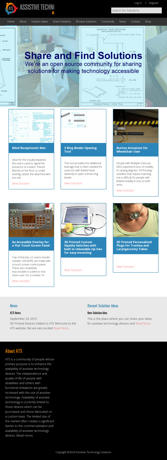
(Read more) (24, 435)
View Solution (21, 183)
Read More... (62, 328)
